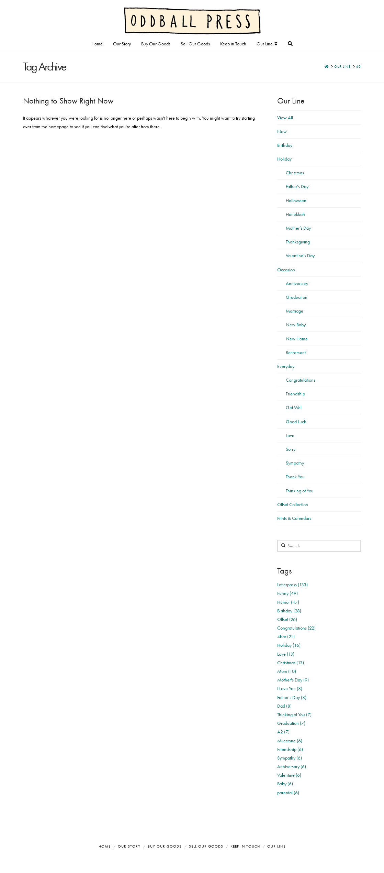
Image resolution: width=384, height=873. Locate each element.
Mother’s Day (298, 228)
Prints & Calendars (294, 518)
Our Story (129, 846)
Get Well (294, 407)
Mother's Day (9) (293, 680)
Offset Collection (292, 504)
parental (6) (288, 792)
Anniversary (297, 283)
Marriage (294, 311)
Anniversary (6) (291, 766)
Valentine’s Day (300, 255)
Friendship (295, 394)
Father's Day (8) (291, 697)
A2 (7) (283, 732)
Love (290, 435)
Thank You (295, 476)
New (282, 131)
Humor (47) (288, 602)
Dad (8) (284, 706)
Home (105, 846)
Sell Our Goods (206, 846)
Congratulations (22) (296, 628)
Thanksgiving (298, 242)
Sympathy (295, 463)
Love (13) (285, 654)
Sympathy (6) (289, 758)
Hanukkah (295, 214)
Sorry (290, 449)
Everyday (285, 366)
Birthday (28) (289, 611)
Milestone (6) (289, 741)
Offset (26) (287, 619)
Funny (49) (287, 593)
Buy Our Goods (165, 846)
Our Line (276, 846)
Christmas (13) (290, 662)
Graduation (296, 297)
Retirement (296, 352)
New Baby (296, 324)
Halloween (296, 200)
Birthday (284, 145)
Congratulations (300, 380)
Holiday (284, 159)
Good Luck (296, 421)
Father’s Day (297, 186)
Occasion (286, 269)
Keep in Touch (245, 846)
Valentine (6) (289, 775)
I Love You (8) (289, 688)
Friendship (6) (290, 749)
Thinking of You (300, 491)
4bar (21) (286, 636)
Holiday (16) (289, 645)
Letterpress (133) (292, 584)
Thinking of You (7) (294, 714)
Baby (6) (285, 784)
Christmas (295, 173)
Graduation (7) (291, 723)
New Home (297, 339)
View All (285, 117)
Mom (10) (286, 671)
